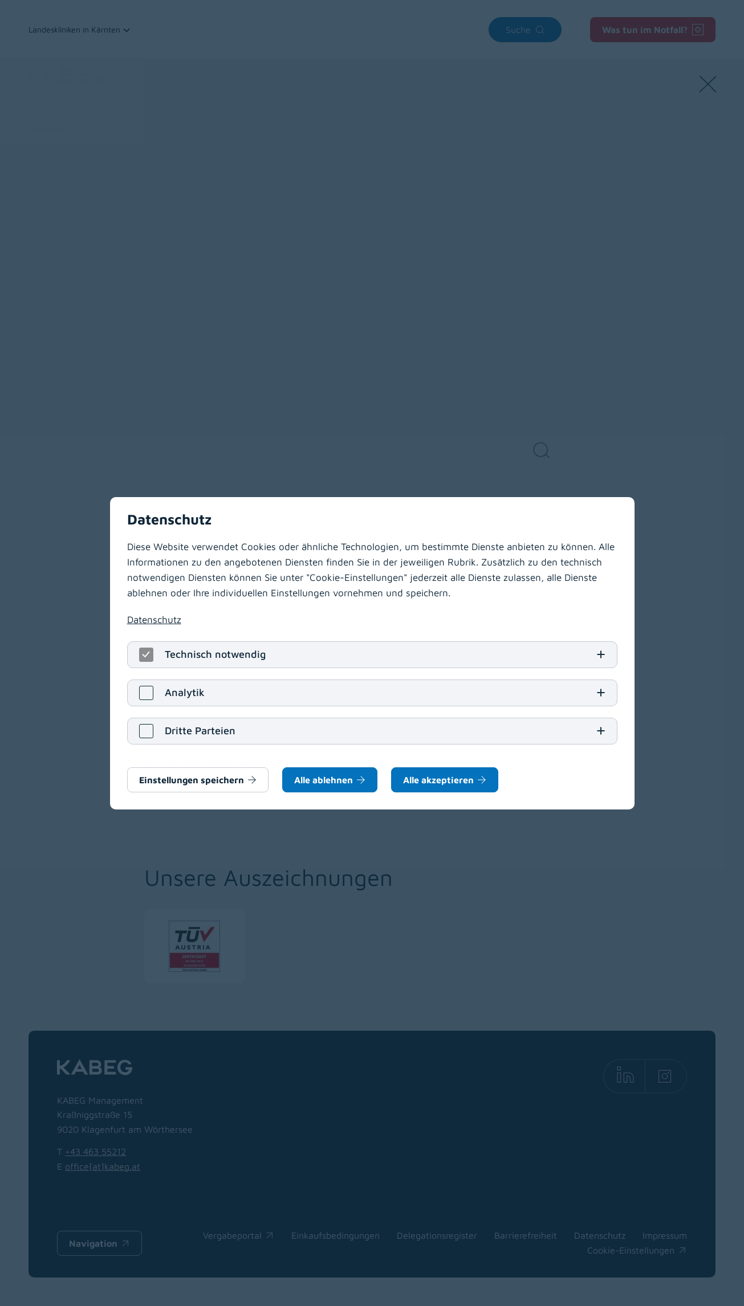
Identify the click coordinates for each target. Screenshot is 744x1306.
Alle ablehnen (323, 780)
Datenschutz (154, 619)
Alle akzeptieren (438, 780)
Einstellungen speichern (191, 780)
